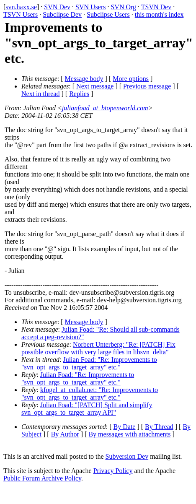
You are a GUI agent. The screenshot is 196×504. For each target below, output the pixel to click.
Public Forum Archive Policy (42, 478)
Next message (94, 86)
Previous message (147, 86)
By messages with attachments (129, 434)
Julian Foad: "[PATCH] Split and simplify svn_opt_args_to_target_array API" (86, 408)
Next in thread (40, 93)
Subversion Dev (127, 456)
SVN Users (90, 6)
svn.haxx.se (21, 6)
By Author (65, 434)
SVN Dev (57, 6)
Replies (79, 93)
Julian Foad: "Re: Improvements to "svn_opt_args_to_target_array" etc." (89, 363)
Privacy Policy (113, 470)
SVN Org (123, 6)
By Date (124, 426)
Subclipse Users (108, 14)
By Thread (159, 426)
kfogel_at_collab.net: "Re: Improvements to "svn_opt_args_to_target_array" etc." (89, 393)
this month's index (159, 14)
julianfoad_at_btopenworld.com (105, 108)
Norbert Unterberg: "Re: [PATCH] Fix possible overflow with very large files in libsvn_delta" (98, 348)
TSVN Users (20, 14)
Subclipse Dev (62, 14)
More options (131, 78)
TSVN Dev (156, 6)
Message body (84, 78)
